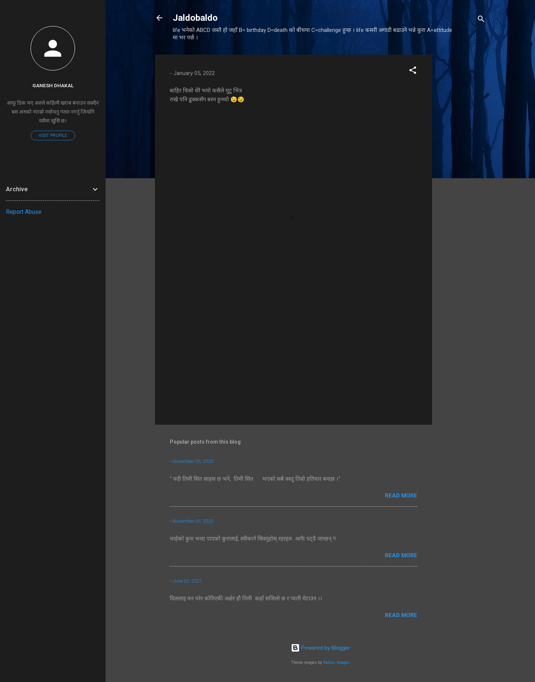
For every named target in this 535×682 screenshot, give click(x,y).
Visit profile (53, 135)
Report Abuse (24, 211)
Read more (401, 495)
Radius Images (336, 662)
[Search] (481, 20)
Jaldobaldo (195, 18)
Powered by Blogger (320, 648)
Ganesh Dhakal (53, 85)
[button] (412, 71)
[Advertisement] (462, 166)
